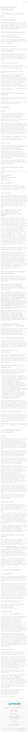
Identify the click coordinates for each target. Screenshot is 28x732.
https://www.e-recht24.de (9, 696)
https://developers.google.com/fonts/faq (9, 605)
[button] (25, 2)
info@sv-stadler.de (8, 183)
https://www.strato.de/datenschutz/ (11, 120)
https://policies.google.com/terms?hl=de (9, 694)
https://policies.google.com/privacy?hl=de (9, 607)
